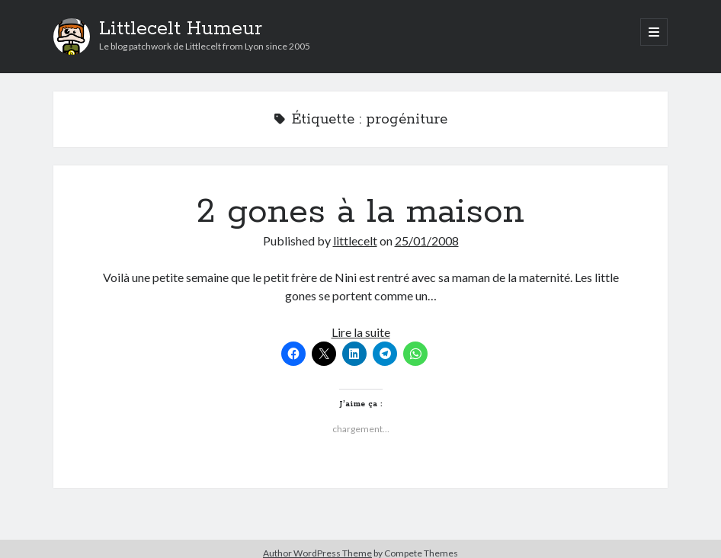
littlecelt (355, 240)
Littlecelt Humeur (180, 29)
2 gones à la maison (360, 212)
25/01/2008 (427, 240)
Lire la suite (361, 332)
